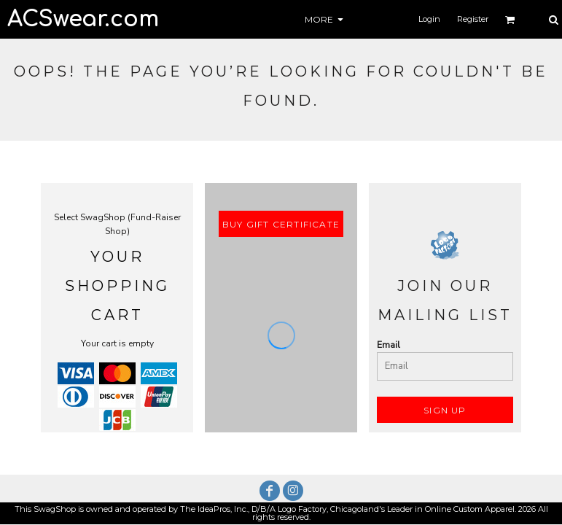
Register (472, 19)
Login (429, 19)
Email (388, 345)
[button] (510, 20)
